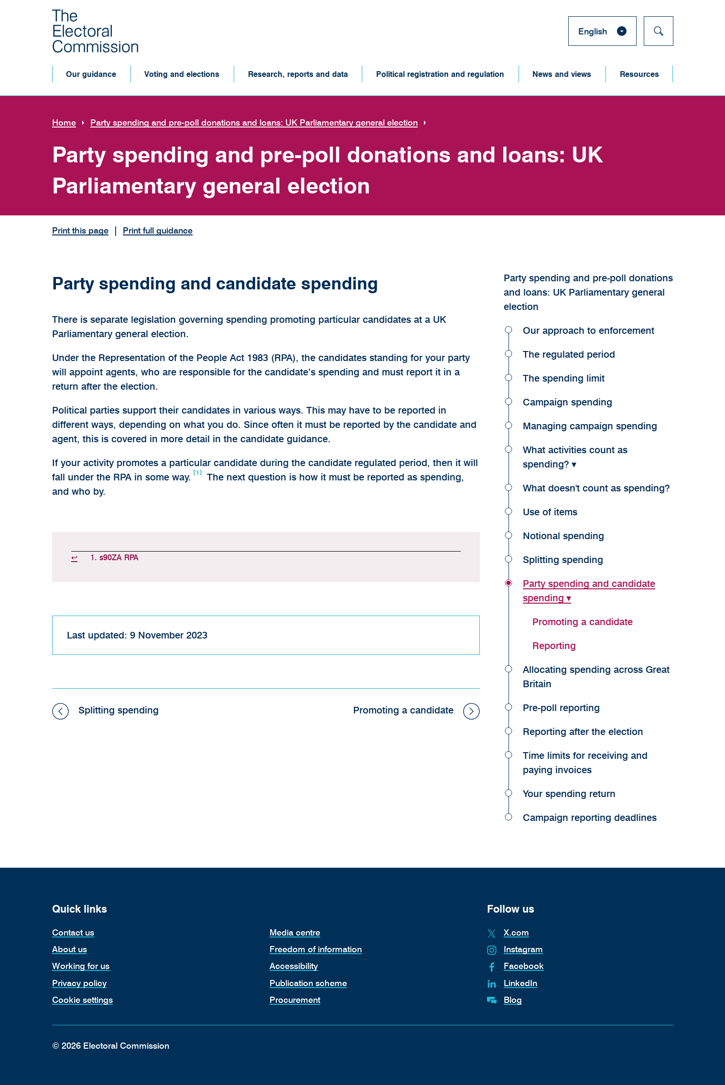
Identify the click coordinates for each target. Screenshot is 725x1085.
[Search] (658, 31)
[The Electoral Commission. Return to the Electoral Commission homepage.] (95, 31)
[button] (91, 74)
